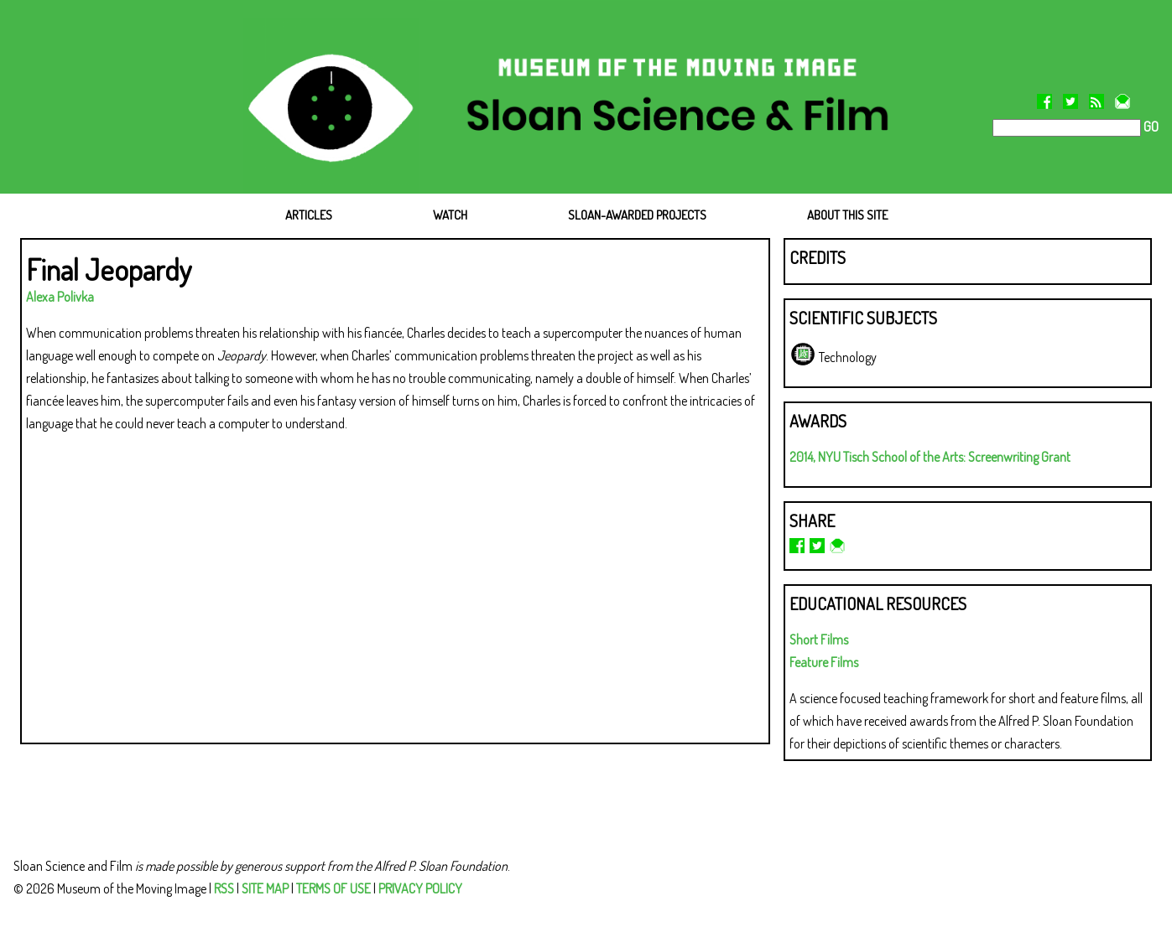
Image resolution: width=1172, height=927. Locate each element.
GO (1150, 126)
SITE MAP (265, 888)
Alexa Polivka (60, 296)
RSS (224, 888)
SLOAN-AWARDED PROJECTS (637, 215)
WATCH (450, 215)
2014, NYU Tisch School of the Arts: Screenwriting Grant (929, 456)
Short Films (818, 639)
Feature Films (823, 662)
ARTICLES (308, 215)
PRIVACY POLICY (420, 888)
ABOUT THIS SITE (847, 215)
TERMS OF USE (333, 888)
